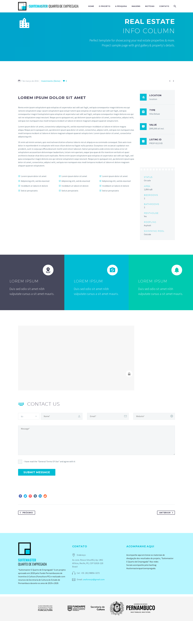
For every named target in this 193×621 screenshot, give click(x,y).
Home (91, 6)
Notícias (149, 6)
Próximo (26, 512)
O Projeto (104, 6)
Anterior (166, 512)
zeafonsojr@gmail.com (94, 579)
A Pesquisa (121, 6)
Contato (164, 6)
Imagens (136, 6)
